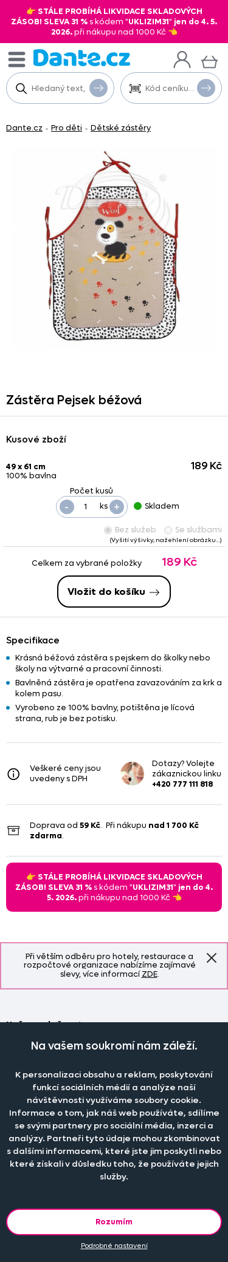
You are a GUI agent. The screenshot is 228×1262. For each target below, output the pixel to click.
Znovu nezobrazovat (212, 958)
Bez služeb (130, 529)
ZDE (149, 974)
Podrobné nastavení (114, 1245)
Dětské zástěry (121, 128)
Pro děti (66, 128)
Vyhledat (98, 87)
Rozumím (114, 1221)
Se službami (193, 529)
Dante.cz (24, 128)
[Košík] (209, 60)
